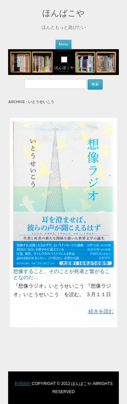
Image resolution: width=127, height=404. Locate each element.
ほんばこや (63, 13)
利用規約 (23, 383)
